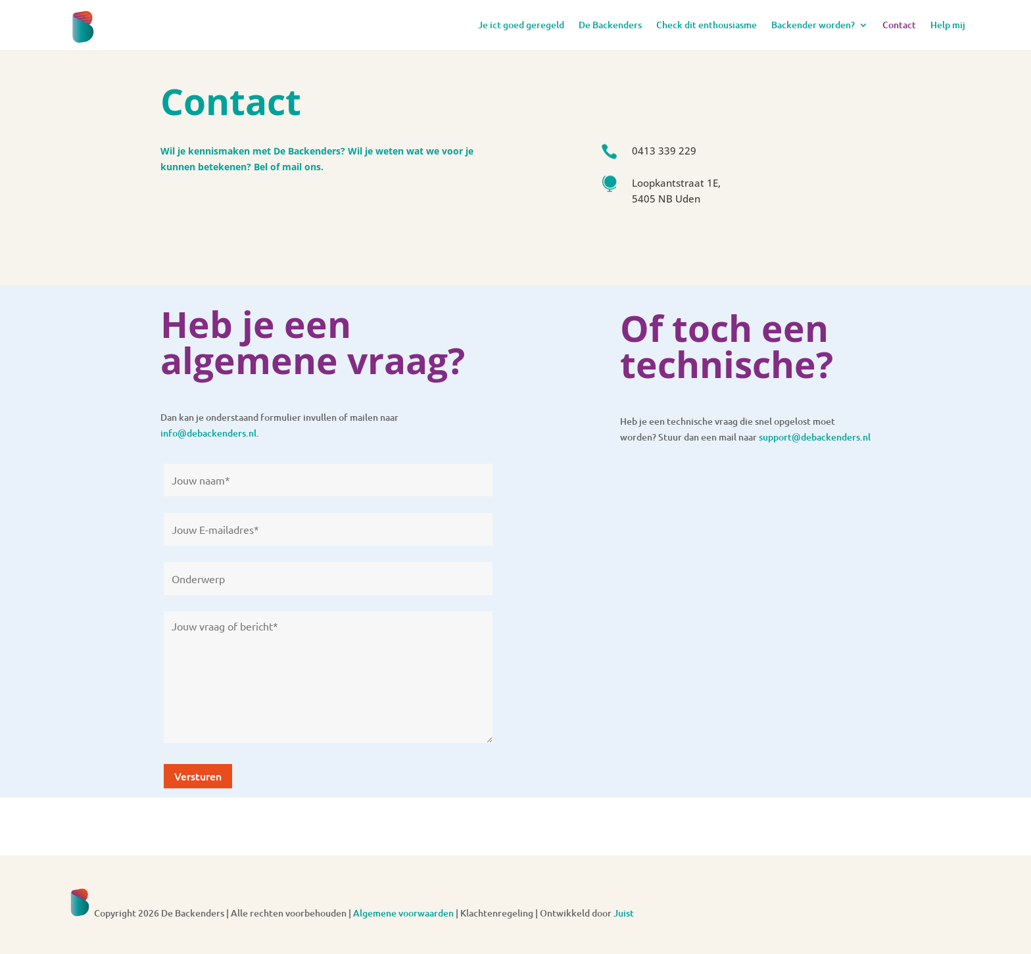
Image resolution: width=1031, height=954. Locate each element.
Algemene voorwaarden (403, 913)
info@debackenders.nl (208, 433)
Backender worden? (813, 24)
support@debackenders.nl (815, 437)
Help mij (947, 24)
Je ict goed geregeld (521, 24)
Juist (623, 913)
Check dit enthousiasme (706, 24)
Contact (899, 24)
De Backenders (610, 24)
